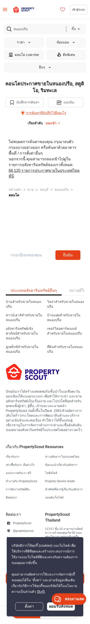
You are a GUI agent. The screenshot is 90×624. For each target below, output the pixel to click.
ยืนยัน (68, 255)
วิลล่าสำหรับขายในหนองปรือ (65, 304)
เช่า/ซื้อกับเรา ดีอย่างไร (20, 465)
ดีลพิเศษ (66, 54)
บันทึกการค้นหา (24, 102)
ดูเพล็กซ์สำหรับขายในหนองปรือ (22, 349)
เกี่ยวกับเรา (12, 456)
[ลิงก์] (41, 592)
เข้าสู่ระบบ (78, 9)
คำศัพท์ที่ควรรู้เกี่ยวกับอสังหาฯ (64, 489)
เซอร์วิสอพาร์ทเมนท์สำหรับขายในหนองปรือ (64, 331)
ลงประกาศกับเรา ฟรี (18, 473)
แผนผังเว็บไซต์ (54, 497)
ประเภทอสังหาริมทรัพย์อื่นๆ (34, 290)
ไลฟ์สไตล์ (51, 473)
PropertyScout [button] (22, 523)
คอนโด (14, 195)
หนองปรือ (61, 190)
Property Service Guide (60, 481)
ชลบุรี (44, 190)
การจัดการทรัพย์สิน (18, 489)
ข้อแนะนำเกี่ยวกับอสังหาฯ (61, 465)
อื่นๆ (45, 67)
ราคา (24, 42)
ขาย (30, 190)
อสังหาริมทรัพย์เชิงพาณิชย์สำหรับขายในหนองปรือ (22, 333)
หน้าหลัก (15, 190)
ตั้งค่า (29, 606)
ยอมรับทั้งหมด (61, 606)
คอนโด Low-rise (24, 54)
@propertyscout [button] (23, 531)
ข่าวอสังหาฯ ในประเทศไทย (62, 456)
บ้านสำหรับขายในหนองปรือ (23, 304)
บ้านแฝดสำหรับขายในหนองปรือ (63, 317)
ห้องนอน (66, 42)
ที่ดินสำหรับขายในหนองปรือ (65, 349)
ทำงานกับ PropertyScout (21, 481)
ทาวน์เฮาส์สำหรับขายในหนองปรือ (24, 317)
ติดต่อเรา (11, 497)
